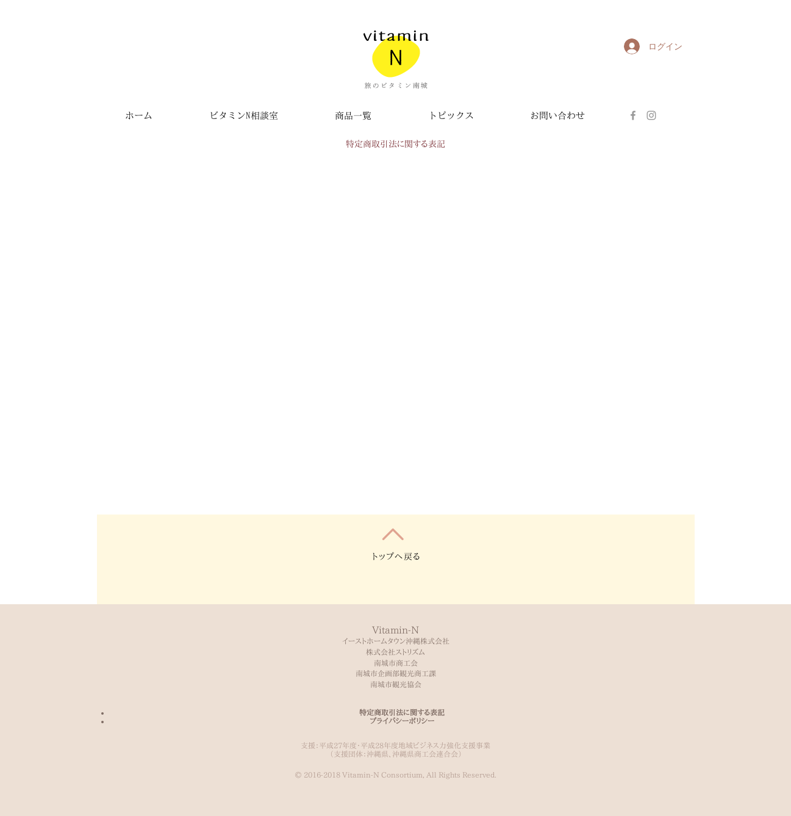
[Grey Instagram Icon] (651, 115)
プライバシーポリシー (402, 720)
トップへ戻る (396, 556)
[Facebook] (633, 115)
